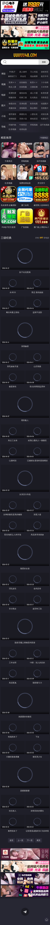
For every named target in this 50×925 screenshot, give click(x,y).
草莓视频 (34, 124)
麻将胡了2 (12, 76)
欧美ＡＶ (34, 82)
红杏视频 (12, 129)
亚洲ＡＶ (12, 82)
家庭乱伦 (23, 114)
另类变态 (44, 97)
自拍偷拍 (23, 82)
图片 (3, 105)
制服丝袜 (12, 97)
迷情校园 (12, 118)
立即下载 (40, 919)
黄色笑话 (34, 118)
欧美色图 (34, 103)
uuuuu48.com (25, 55)
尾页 (38, 840)
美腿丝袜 (12, 108)
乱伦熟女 (34, 97)
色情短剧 (23, 129)
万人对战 (34, 71)
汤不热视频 (44, 124)
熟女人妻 (12, 87)
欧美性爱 (44, 93)
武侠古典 (44, 114)
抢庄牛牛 (44, 76)
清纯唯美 (23, 108)
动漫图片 (44, 103)
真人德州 (23, 71)
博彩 (3, 73)
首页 (11, 840)
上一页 (20, 840)
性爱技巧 (44, 118)
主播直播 (34, 87)
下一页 (30, 840)
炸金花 (23, 76)
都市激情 (12, 114)
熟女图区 (34, 108)
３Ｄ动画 (44, 82)
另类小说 (23, 118)
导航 (3, 126)
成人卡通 (34, 93)
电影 (3, 94)
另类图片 (44, 108)
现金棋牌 (34, 76)
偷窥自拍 (12, 103)
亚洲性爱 (12, 93)
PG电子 (12, 71)
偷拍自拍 (23, 93)
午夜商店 (23, 124)
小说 (3, 116)
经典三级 (23, 97)
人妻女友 (34, 114)
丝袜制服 (23, 87)
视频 (3, 84)
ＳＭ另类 (44, 87)
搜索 (44, 62)
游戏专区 (44, 71)
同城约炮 (12, 124)
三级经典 (6, 237)
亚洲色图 (23, 103)
